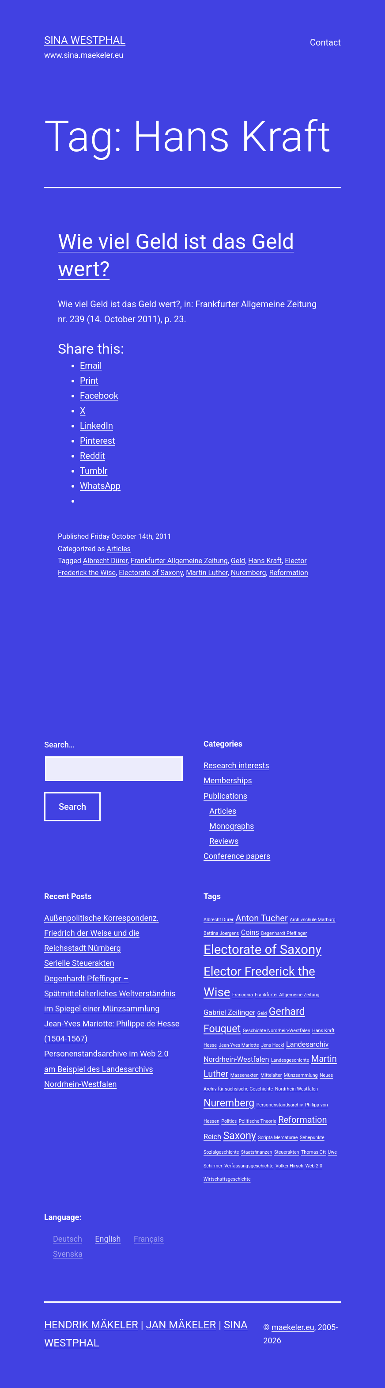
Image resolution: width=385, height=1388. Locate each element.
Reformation (288, 572)
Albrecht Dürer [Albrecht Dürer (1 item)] (219, 920)
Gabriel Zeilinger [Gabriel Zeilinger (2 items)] (229, 1012)
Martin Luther (207, 572)
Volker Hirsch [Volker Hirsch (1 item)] (289, 1166)
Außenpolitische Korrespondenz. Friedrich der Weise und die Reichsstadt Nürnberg (101, 933)
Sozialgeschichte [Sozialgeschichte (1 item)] (221, 1152)
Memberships (228, 780)
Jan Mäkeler (181, 1325)
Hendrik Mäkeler (91, 1325)
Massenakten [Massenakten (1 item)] (244, 1075)
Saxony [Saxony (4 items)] (239, 1136)
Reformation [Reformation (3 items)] (302, 1119)
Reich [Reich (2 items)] (212, 1137)
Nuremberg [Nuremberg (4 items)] (229, 1103)
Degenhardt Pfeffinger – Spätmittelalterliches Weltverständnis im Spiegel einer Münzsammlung (110, 993)
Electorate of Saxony (151, 572)
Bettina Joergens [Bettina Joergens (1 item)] (221, 933)
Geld (238, 561)
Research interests (236, 765)
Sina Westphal (84, 40)
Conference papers (237, 856)
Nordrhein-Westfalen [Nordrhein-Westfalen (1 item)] (296, 1089)
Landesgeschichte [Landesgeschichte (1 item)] (290, 1060)
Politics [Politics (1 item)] (229, 1121)
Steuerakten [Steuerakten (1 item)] (286, 1152)
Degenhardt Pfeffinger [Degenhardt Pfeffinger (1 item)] (284, 933)
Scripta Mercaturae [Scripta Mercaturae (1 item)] (278, 1137)
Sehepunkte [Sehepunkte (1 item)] (312, 1137)
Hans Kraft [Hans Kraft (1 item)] (323, 1030)
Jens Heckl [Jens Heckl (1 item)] (272, 1045)
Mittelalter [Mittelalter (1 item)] (271, 1075)
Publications (225, 796)
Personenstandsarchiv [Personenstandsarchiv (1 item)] (280, 1105)
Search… (59, 744)
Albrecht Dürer (105, 561)
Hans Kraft (265, 561)
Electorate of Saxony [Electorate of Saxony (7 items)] (262, 949)
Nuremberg (248, 572)
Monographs (231, 826)
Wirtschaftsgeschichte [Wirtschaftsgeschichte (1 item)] (227, 1179)
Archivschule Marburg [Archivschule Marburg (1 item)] (312, 920)
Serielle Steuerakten (79, 963)
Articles (118, 549)
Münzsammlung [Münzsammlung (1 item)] (301, 1075)
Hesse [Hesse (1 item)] (210, 1045)
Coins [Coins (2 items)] (250, 932)
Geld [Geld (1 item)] (262, 1013)
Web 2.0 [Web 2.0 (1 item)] (314, 1166)
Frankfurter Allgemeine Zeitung (179, 561)
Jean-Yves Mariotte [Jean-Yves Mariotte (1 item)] (239, 1045)
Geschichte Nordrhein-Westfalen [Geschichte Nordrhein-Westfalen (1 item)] (276, 1030)
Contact (325, 42)
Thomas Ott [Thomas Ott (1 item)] (313, 1152)
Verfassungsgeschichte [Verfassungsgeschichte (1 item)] (248, 1166)
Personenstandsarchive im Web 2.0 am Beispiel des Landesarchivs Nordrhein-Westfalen (106, 1068)
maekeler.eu (293, 1327)
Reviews (223, 841)
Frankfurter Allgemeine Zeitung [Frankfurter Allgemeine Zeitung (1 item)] (287, 995)
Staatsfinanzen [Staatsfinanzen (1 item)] (256, 1152)
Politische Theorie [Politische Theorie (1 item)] (257, 1121)
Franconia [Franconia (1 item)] (242, 995)
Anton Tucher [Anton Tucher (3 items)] (261, 918)
